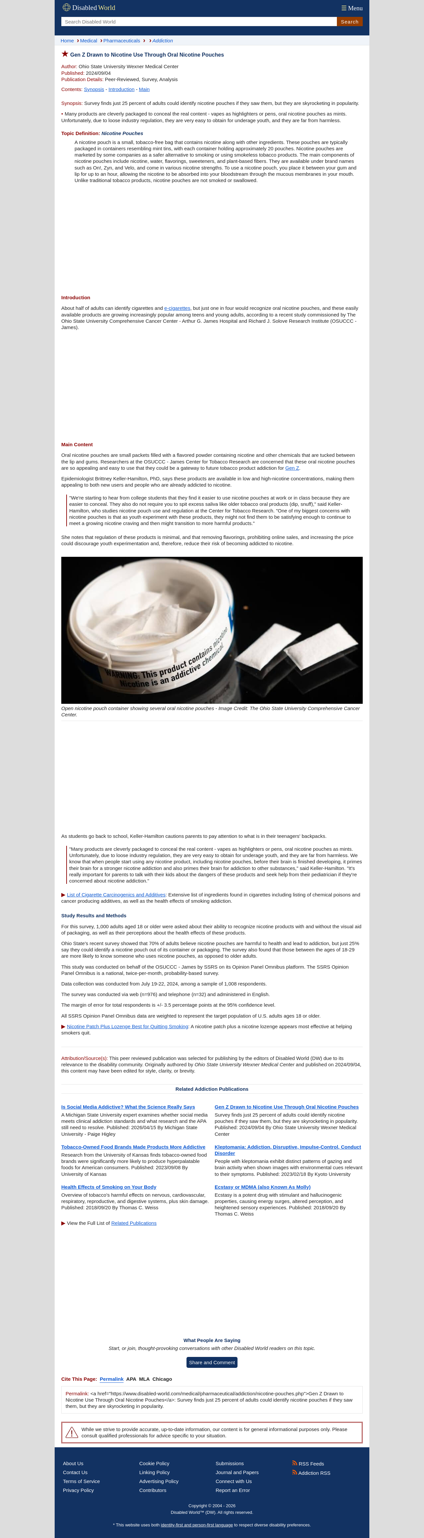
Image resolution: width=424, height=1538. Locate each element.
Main (144, 89)
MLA (144, 1379)
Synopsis (94, 89)
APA (131, 1379)
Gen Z (292, 468)
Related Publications (134, 1223)
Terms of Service (81, 1481)
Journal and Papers (237, 1472)
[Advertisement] (212, 239)
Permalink (112, 1379)
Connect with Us (234, 1481)
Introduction (121, 89)
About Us (73, 1463)
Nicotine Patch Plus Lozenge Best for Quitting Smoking (127, 1026)
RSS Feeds (308, 1463)
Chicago (162, 1379)
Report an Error (233, 1490)
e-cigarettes (177, 308)
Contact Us (75, 1472)
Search (350, 21)
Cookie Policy (154, 1463)
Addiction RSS (311, 1473)
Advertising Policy (159, 1481)
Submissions (230, 1463)
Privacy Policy (78, 1490)
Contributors (153, 1490)
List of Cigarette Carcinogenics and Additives (116, 894)
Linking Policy (154, 1472)
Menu (351, 8)
